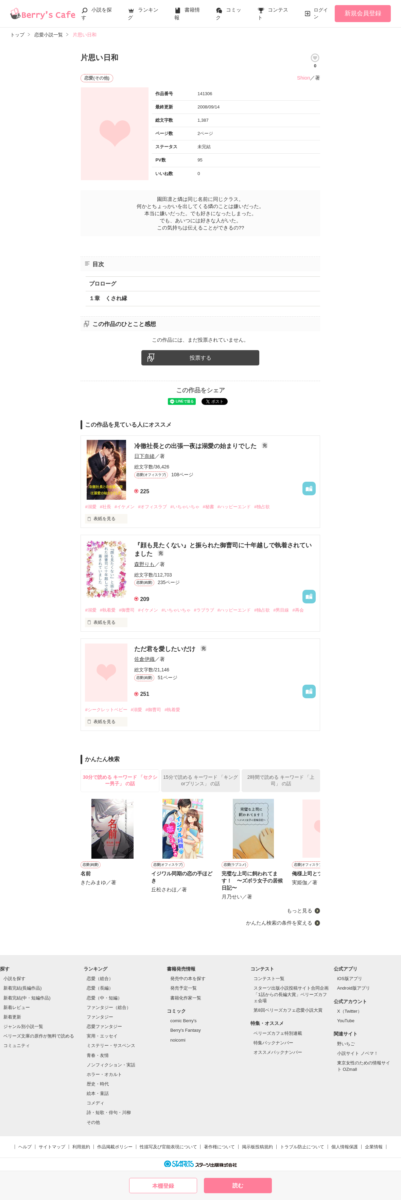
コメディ (95, 1102)
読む (237, 1185)
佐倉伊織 (144, 659)
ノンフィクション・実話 (111, 1064)
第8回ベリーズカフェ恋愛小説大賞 (288, 1010)
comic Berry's (183, 1020)
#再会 (297, 610)
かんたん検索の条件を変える (279, 923)
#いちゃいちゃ (184, 506)
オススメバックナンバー (278, 1052)
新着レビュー (16, 1007)
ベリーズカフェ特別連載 (278, 1033)
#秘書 (208, 506)
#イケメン (125, 506)
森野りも (144, 564)
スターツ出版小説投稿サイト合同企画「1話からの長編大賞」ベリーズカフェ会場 (291, 994)
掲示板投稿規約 (257, 1146)
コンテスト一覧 (269, 978)
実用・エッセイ (102, 1036)
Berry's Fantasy (185, 1030)
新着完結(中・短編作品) (27, 997)
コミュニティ (16, 1045)
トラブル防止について (302, 1146)
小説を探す (14, 978)
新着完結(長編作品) (22, 988)
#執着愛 (108, 610)
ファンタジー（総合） (109, 1007)
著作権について (219, 1146)
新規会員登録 (363, 13)
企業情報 (374, 1146)
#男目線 (281, 610)
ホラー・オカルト (104, 1074)
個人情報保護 (344, 1146)
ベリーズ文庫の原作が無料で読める (38, 1036)
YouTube (345, 1020)
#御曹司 (127, 610)
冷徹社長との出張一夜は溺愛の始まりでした (196, 446)
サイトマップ (52, 1146)
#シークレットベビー (106, 709)
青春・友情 (98, 1055)
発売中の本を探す (188, 978)
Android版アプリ (353, 988)
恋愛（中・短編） (104, 997)
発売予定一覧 (183, 988)
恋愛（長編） (100, 988)
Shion (303, 78)
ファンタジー (100, 1016)
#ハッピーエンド (234, 506)
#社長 (105, 506)
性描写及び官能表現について (168, 1146)
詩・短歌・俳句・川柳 (109, 1112)
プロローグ (102, 284)
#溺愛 (90, 506)
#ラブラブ (204, 610)
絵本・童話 (98, 1093)
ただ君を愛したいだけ (165, 649)
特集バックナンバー (273, 1042)
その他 (93, 1122)
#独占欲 (262, 506)
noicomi (178, 1040)
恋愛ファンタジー (104, 1026)
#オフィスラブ (152, 506)
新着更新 (12, 1016)
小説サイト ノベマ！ (357, 1053)
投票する (200, 358)
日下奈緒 (144, 456)
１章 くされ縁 (108, 298)
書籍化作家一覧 (185, 997)
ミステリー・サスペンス (111, 1045)
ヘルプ (25, 1146)
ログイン (321, 13)
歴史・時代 (98, 1083)
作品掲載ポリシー (115, 1146)
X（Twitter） (349, 1011)
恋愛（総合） (100, 978)
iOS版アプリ (349, 978)
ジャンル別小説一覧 (23, 1026)
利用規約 (81, 1146)
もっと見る (299, 910)
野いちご (346, 1043)
